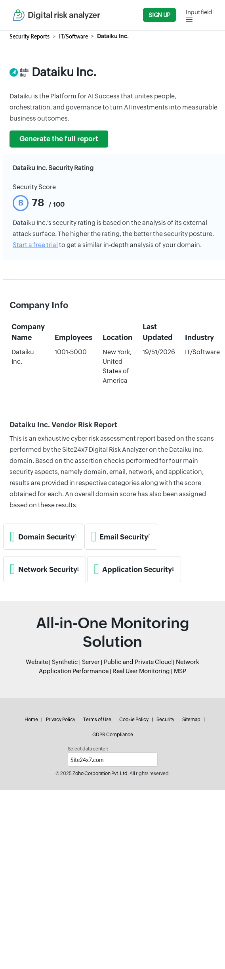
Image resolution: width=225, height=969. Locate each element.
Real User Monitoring (141, 671)
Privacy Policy (60, 719)
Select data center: (88, 749)
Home (31, 719)
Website (37, 661)
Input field (199, 12)
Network (187, 661)
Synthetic (65, 661)
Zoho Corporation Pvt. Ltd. (100, 773)
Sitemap (191, 719)
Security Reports (30, 36)
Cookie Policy (134, 719)
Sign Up (159, 15)
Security (165, 719)
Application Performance (74, 671)
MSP (180, 671)
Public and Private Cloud (138, 661)
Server (91, 661)
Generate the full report (58, 139)
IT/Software (73, 36)
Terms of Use (97, 719)
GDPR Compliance (112, 734)
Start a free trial (35, 245)
